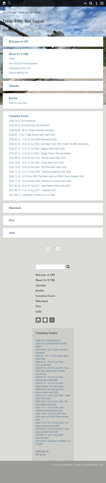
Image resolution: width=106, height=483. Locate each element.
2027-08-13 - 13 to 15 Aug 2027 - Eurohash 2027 (32, 190)
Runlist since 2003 (18, 103)
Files (11, 220)
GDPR (12, 58)
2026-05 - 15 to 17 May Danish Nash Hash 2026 (32, 134)
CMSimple (67, 464)
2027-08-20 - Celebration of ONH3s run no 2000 (32, 194)
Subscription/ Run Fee (19, 68)
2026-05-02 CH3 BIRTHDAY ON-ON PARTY (29, 125)
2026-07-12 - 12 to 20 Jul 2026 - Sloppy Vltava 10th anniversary (40, 153)
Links (12, 232)
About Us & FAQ (18, 54)
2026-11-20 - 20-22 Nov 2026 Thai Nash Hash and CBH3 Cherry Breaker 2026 (46, 176)
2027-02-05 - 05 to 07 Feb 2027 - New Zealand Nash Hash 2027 (40, 185)
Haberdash (15, 208)
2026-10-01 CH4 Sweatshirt (22, 120)
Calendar (14, 86)
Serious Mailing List (18, 72)
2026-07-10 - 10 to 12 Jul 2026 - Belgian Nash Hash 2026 (37, 148)
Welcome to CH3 (18, 41)
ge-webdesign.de (90, 464)
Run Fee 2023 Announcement (23, 63)
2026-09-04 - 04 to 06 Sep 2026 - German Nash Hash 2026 (37, 157)
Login (101, 464)
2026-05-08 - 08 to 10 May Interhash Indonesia (31, 130)
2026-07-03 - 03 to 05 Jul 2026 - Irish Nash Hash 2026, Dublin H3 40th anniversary (49, 143)
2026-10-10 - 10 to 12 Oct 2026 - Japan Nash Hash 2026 (36, 162)
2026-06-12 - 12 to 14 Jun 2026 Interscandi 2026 (33, 139)
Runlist (13, 98)
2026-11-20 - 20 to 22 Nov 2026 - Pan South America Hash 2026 (40, 181)
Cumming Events (19, 116)
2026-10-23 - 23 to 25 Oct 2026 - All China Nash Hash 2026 (37, 167)
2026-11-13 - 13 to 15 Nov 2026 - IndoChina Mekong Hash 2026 (40, 171)
